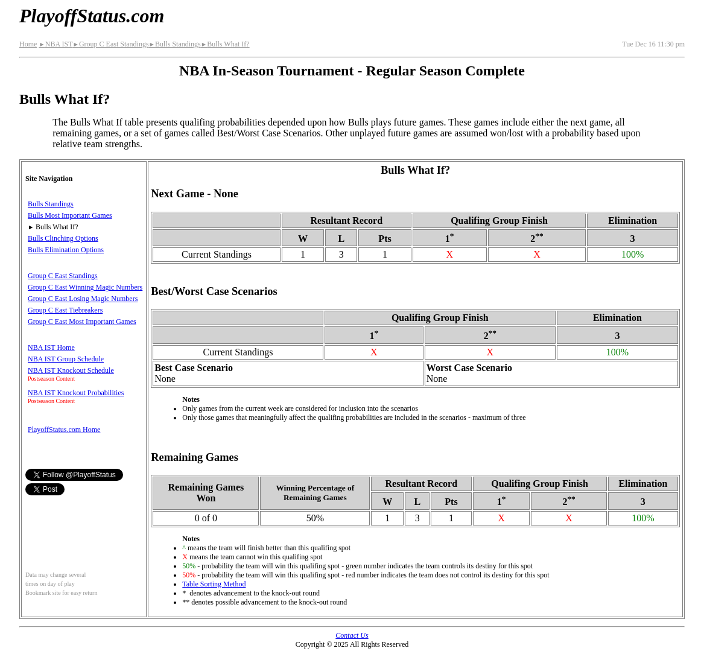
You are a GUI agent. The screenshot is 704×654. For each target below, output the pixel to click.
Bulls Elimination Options (66, 250)
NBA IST (55, 44)
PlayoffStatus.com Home (64, 429)
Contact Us (351, 635)
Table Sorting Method (214, 584)
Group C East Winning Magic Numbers (85, 287)
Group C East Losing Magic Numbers (83, 298)
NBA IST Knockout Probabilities (76, 393)
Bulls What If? (225, 44)
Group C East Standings (110, 44)
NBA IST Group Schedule (66, 359)
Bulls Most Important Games (70, 215)
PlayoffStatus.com (91, 16)
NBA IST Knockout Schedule (71, 370)
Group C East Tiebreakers (65, 310)
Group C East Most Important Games (82, 321)
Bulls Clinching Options (63, 238)
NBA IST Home (51, 347)
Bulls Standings (175, 44)
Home (28, 44)
